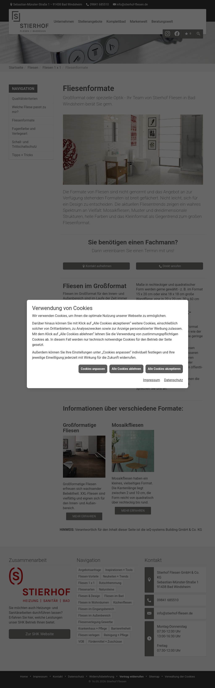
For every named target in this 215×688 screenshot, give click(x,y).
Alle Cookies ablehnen (126, 358)
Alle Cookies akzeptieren (164, 358)
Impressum (151, 370)
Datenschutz (173, 370)
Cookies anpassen (93, 358)
